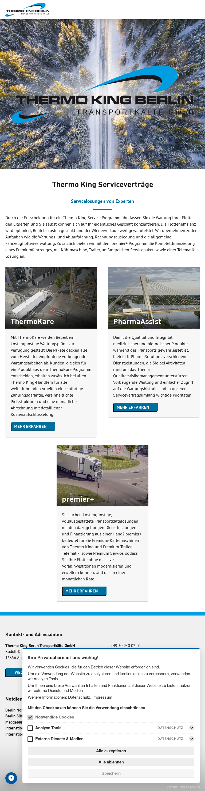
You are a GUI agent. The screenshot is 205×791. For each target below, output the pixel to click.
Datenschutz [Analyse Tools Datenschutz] (170, 728)
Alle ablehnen (111, 762)
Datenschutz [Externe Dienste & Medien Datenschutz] (170, 739)
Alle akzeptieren (111, 750)
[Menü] (195, 9)
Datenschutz (79, 697)
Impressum (102, 697)
